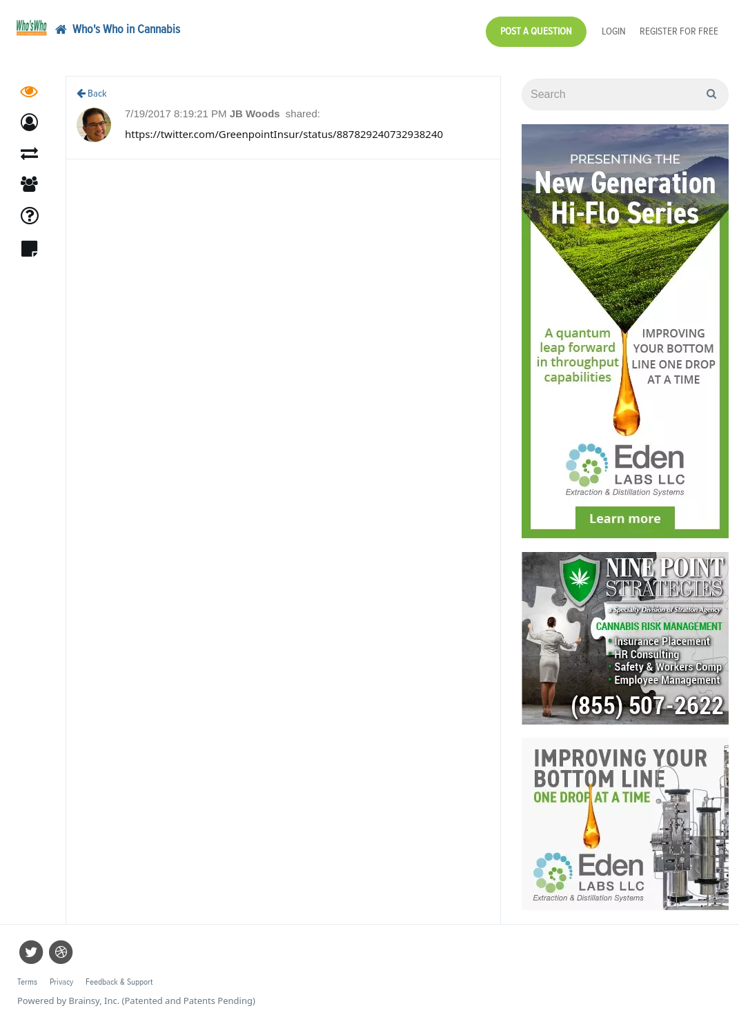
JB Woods (256, 113)
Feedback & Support (119, 982)
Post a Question (536, 31)
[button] (29, 122)
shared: (303, 113)
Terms (27, 982)
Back (92, 93)
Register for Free (679, 31)
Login (614, 31)
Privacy (61, 982)
